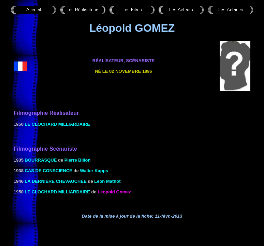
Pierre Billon (77, 160)
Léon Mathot (107, 181)
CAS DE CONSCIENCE (48, 170)
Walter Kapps (94, 170)
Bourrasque (41, 160)
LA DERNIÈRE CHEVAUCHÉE (56, 181)
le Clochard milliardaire (57, 124)
